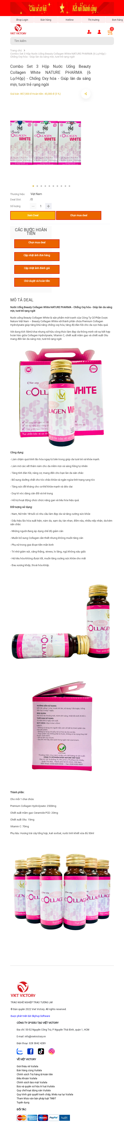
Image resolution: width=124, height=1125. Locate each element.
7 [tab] (57, 186)
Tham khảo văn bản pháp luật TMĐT (36, 1098)
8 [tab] (61, 186)
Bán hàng (46, 19)
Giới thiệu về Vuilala (27, 1066)
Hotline (70, 19)
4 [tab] (45, 186)
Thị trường (93, 19)
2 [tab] (37, 186)
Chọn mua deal (78, 215)
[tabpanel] (45, 142)
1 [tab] (33, 186)
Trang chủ (16, 50)
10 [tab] (70, 186)
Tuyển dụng (23, 1102)
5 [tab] (49, 186)
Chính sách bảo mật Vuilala (32, 1082)
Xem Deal (32, 215)
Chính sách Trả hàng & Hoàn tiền (35, 1074)
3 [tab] (41, 186)
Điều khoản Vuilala (27, 1078)
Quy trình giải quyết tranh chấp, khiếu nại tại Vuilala (45, 1094)
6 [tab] (53, 186)
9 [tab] (66, 186)
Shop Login (22, 19)
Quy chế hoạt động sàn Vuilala (34, 1090)
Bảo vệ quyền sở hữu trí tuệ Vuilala (36, 1086)
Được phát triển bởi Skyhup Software (30, 1016)
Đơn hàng (117, 19)
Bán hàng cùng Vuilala (29, 1070)
